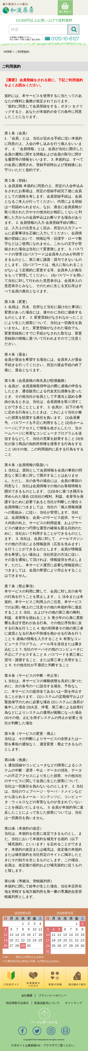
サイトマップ (73, 1002)
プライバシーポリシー (52, 995)
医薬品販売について (47, 1002)
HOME (8, 51)
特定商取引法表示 (17, 1002)
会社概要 (27, 995)
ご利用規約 (22, 51)
